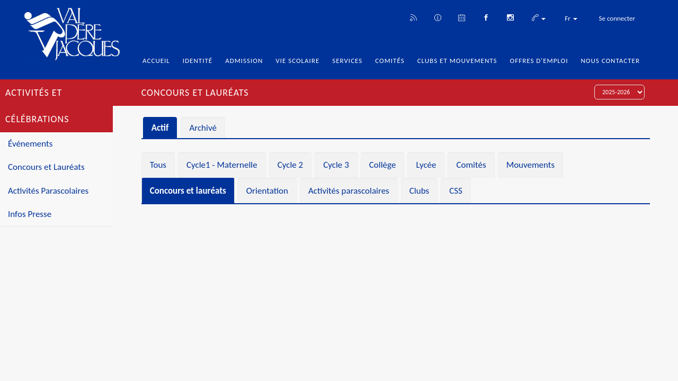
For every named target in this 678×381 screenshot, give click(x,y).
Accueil (156, 61)
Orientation (267, 190)
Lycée (426, 164)
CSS (455, 190)
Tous (158, 164)
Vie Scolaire (297, 61)
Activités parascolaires (348, 190)
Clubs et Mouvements (457, 61)
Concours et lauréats (188, 190)
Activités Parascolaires (48, 190)
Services (347, 61)
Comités (389, 61)
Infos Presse (29, 214)
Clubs (419, 190)
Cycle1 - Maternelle (221, 164)
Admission (244, 61)
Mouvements (530, 164)
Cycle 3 (336, 164)
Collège (382, 164)
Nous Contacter (610, 61)
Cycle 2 (291, 164)
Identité (197, 61)
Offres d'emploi (539, 61)
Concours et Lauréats (46, 167)
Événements (30, 143)
